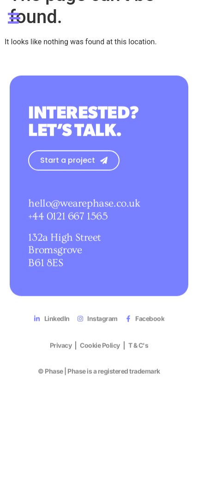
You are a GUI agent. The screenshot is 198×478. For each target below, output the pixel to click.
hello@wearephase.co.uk (84, 215)
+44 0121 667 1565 (68, 227)
